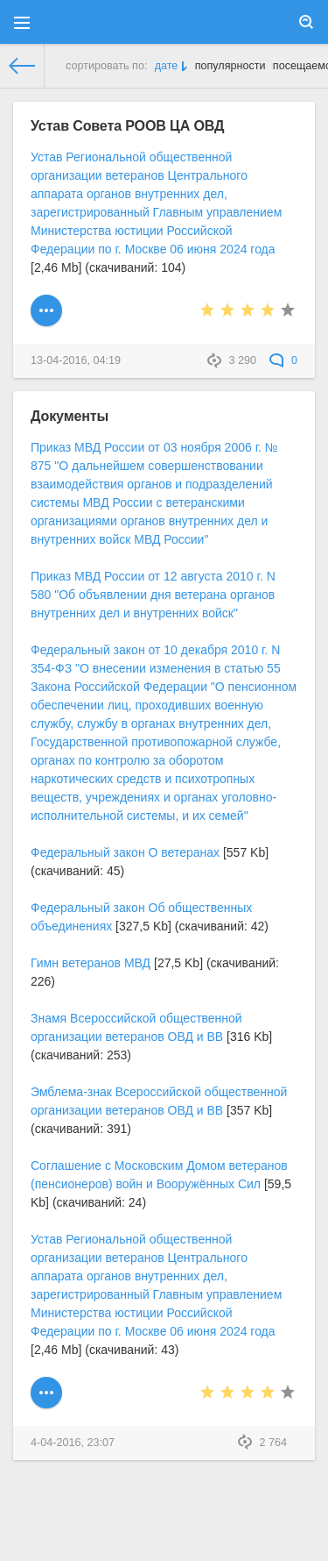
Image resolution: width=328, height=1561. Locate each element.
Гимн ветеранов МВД (90, 963)
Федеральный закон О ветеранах (125, 852)
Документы (69, 416)
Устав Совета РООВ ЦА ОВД (127, 125)
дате (166, 66)
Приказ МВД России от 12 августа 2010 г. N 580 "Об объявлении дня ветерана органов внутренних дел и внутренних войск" (153, 594)
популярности (230, 66)
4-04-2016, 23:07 (73, 1442)
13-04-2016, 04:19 (76, 360)
